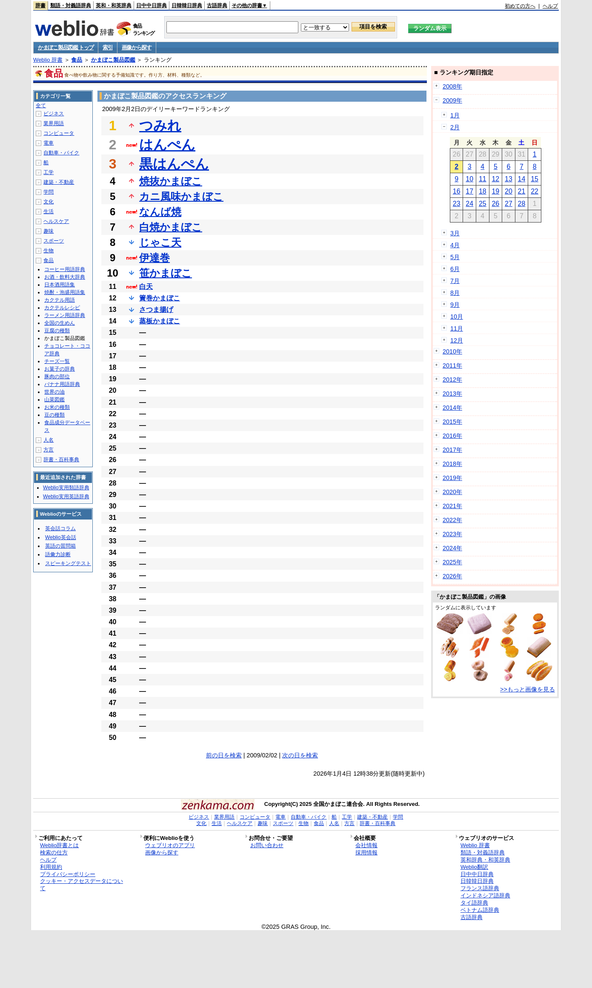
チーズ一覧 (57, 361)
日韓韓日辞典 (187, 5)
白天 (146, 286)
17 (469, 191)
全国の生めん (59, 323)
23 (456, 203)
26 (495, 203)
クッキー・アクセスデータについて (81, 884)
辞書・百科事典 (61, 460)
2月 (455, 127)
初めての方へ (520, 6)
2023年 (452, 534)
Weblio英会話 (60, 537)
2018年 (452, 463)
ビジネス (53, 114)
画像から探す (137, 47)
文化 (48, 202)
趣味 (48, 231)
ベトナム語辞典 (479, 910)
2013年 (452, 393)
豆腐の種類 (57, 331)
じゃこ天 (160, 242)
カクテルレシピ (62, 308)
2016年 (452, 435)
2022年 (452, 520)
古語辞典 (217, 5)
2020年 (452, 491)
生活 (48, 211)
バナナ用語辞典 (62, 384)
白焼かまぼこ (170, 227)
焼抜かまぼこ (170, 181)
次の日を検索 (300, 755)
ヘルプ (550, 6)
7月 (455, 280)
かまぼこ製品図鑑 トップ (66, 47)
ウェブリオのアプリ (170, 845)
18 (482, 191)
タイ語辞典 (474, 902)
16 (456, 191)
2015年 (452, 421)
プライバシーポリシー (67, 874)
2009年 (452, 100)
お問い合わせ (266, 845)
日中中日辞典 (151, 5)
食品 (76, 60)
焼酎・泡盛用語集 (64, 292)
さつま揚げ (156, 309)
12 (495, 179)
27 (508, 203)
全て (41, 105)
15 (534, 179)
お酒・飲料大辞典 (64, 277)
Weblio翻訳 (474, 867)
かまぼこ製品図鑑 (113, 60)
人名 (48, 440)
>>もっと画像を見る (527, 689)
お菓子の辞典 (59, 369)
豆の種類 (54, 415)
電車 (48, 143)
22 (534, 191)
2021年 (452, 506)
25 (482, 203)
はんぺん (167, 144)
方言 (48, 450)
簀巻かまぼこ (159, 298)
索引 (107, 47)
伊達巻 (154, 257)
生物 (48, 251)
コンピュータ (58, 133)
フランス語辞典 (479, 888)
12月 (456, 340)
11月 (456, 328)
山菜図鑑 (54, 400)
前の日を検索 (224, 755)
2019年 (452, 477)
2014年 (452, 407)
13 (508, 179)
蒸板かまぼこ (159, 321)
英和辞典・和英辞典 (485, 860)
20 (508, 191)
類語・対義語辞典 (70, 5)
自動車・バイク (61, 153)
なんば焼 (160, 211)
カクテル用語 (59, 300)
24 (469, 203)
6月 (455, 269)
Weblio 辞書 (48, 60)
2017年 (452, 449)
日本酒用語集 (59, 285)
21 (522, 191)
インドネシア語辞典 (485, 895)
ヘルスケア (56, 221)
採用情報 (366, 852)
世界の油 (54, 392)
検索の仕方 (54, 852)
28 (522, 203)
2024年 (452, 548)
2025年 (452, 562)
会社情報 (366, 845)
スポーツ (53, 241)
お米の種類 (57, 407)
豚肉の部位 (57, 377)
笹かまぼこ (165, 273)
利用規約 (51, 867)
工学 (48, 172)
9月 (455, 304)
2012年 (452, 379)
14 (522, 179)
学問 (48, 192)
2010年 (452, 351)
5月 (455, 257)
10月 (456, 316)
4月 (455, 245)
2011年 (452, 365)
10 (469, 179)
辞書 (40, 5)
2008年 (452, 86)
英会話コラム (60, 528)
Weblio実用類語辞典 (66, 488)
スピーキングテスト (68, 563)
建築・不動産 (58, 182)
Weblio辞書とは (59, 845)
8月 (455, 292)
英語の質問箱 (60, 546)
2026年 (452, 576)
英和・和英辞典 (114, 5)
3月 (455, 233)
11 (482, 179)
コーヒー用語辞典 (64, 269)
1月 (455, 115)
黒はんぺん (174, 163)
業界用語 (53, 123)
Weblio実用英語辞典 (66, 497)
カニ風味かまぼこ (181, 196)
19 (495, 191)
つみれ (160, 125)
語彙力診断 (58, 554)
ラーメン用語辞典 (64, 315)
